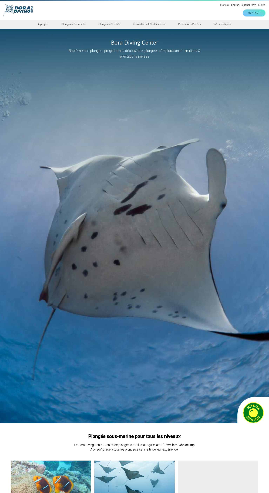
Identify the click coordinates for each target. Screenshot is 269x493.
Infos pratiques (222, 24)
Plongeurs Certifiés (109, 24)
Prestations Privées (189, 24)
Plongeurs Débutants (74, 24)
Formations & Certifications (149, 24)
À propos (43, 24)
